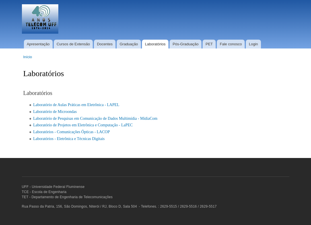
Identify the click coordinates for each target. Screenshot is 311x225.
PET (209, 44)
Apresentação (38, 44)
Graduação (129, 44)
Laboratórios (155, 44)
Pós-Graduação (186, 44)
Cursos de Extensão (73, 44)
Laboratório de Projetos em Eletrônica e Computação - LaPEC (83, 125)
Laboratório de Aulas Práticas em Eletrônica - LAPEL (76, 105)
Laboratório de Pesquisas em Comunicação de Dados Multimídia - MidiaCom (95, 118)
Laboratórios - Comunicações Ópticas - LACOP (71, 132)
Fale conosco (231, 44)
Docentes (105, 44)
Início (27, 57)
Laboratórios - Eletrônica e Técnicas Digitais (69, 139)
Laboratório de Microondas (55, 112)
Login (253, 44)
